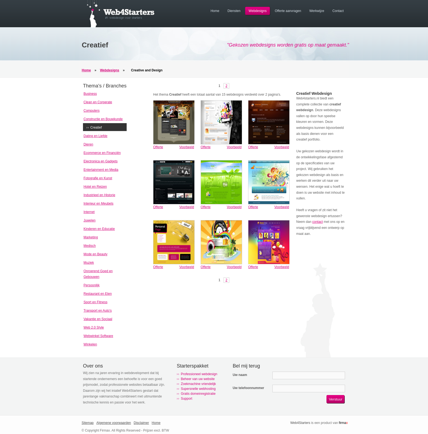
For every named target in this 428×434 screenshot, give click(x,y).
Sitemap (88, 423)
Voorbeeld (186, 147)
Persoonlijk (92, 285)
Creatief (96, 127)
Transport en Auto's (98, 310)
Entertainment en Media (101, 170)
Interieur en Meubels (98, 203)
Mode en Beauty (95, 254)
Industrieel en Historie (99, 195)
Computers (92, 111)
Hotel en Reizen (95, 187)
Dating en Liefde (95, 136)
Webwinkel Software (98, 336)
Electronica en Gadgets (101, 161)
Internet (89, 212)
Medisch (90, 246)
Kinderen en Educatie (99, 229)
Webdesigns (109, 70)
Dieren (88, 144)
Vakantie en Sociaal (98, 319)
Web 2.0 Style (94, 327)
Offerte (158, 147)
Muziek (89, 263)
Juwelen (90, 220)
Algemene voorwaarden (113, 423)
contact (317, 222)
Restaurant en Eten (98, 294)
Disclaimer (141, 423)
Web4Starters (300, 423)
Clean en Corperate (98, 102)
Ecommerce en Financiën (102, 153)
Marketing (91, 237)
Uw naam (240, 375)
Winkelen (90, 344)
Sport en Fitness (95, 302)
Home (86, 70)
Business (90, 94)
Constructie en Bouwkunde (103, 119)
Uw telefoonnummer (248, 388)
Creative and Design (146, 70)
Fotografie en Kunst (98, 178)
